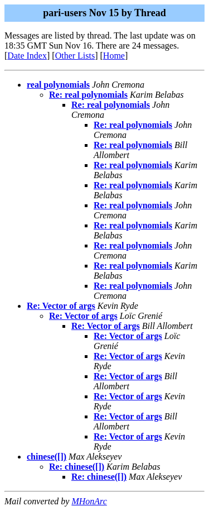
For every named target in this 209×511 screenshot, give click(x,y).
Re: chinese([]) (76, 466)
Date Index (27, 55)
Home (114, 55)
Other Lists (75, 55)
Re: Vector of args (61, 306)
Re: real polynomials (88, 94)
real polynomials (58, 84)
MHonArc (88, 501)
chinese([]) (46, 456)
